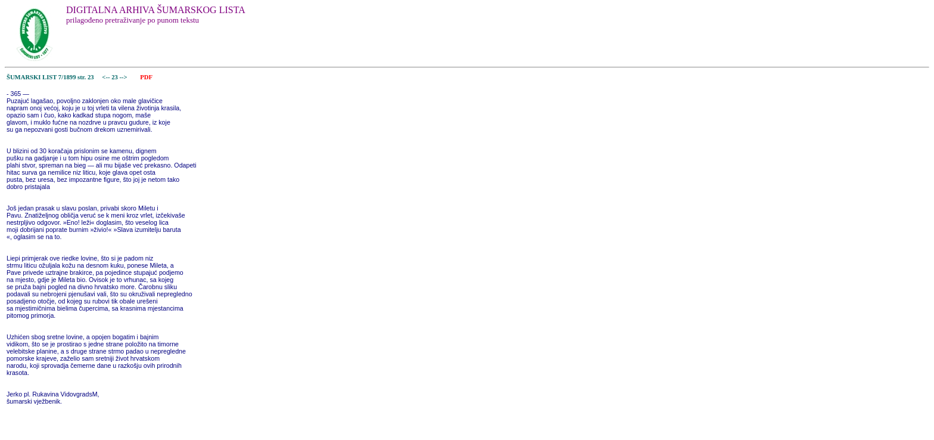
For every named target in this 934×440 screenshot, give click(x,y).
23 (115, 77)
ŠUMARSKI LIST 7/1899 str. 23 (50, 77)
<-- (106, 77)
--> (124, 77)
